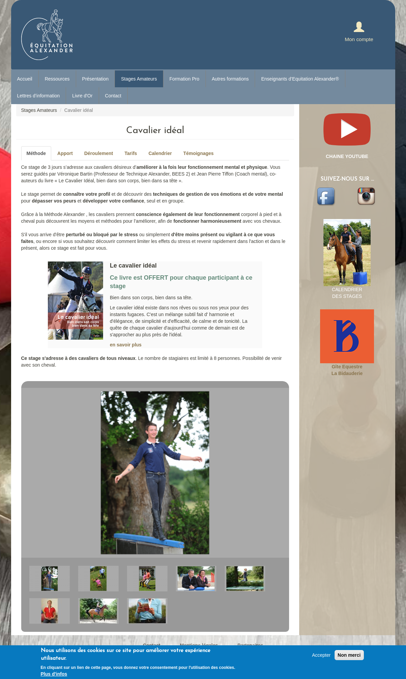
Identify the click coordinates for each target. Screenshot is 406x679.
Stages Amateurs (139, 79)
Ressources (57, 79)
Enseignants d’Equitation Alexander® (300, 79)
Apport (65, 153)
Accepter (321, 655)
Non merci (349, 655)
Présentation (95, 79)
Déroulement (98, 153)
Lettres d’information (38, 95)
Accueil (24, 79)
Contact (113, 95)
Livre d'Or (82, 95)
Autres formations (230, 79)
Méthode (36, 153)
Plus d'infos (54, 674)
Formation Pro (184, 79)
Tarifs (131, 153)
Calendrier (160, 153)
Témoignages (198, 153)
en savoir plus (126, 344)
